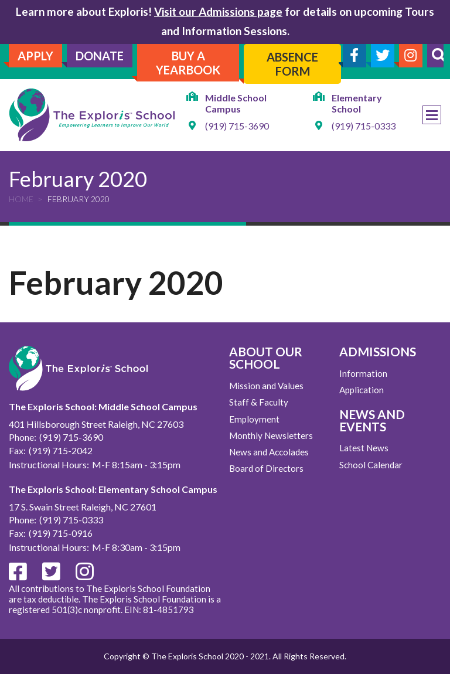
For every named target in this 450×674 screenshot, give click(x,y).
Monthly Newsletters (271, 435)
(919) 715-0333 (364, 125)
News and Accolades (269, 452)
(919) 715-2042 (61, 450)
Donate (100, 56)
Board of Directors (266, 468)
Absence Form (292, 64)
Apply (35, 56)
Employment (254, 419)
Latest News (363, 447)
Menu (432, 115)
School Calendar (371, 464)
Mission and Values (266, 385)
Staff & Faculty (258, 402)
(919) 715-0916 (61, 533)
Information (363, 373)
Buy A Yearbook (188, 63)
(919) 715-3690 (237, 125)
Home (21, 199)
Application (361, 389)
